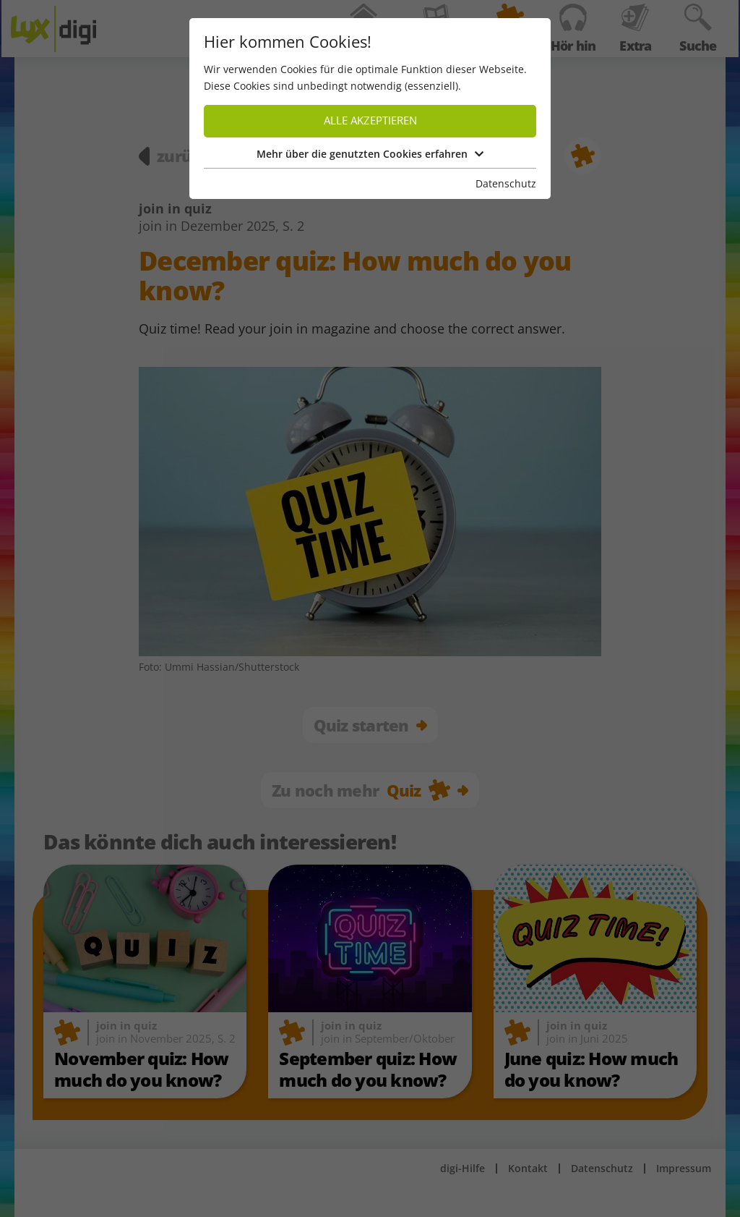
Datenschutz (506, 183)
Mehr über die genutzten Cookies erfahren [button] (370, 154)
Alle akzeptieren (370, 120)
